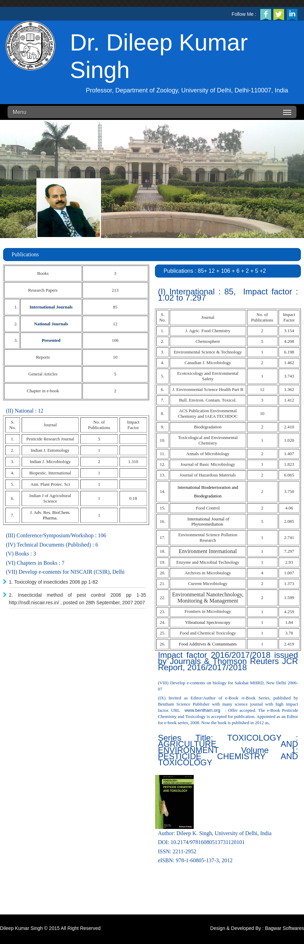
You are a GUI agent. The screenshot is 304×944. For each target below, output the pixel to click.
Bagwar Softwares (284, 928)
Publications (25, 254)
